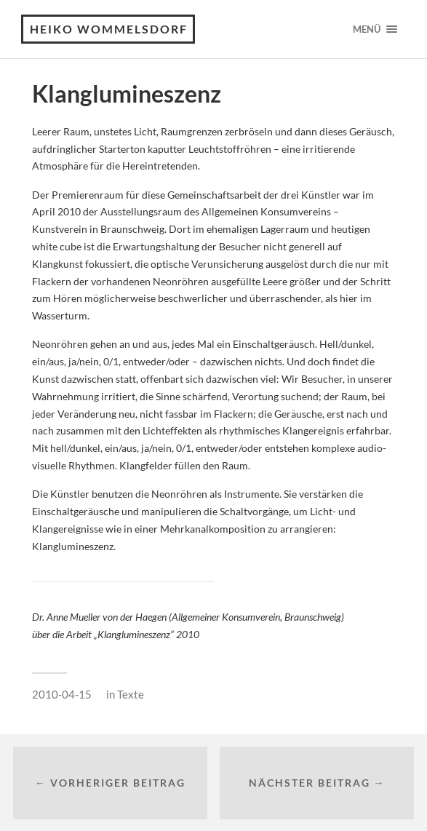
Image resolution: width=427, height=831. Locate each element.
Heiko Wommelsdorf (109, 29)
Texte (130, 694)
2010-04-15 (62, 694)
